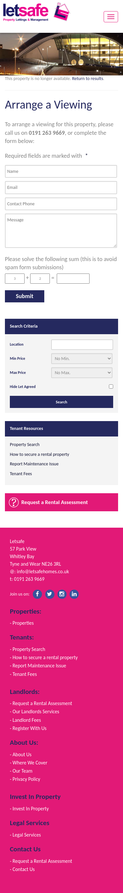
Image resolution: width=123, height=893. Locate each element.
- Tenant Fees (23, 674)
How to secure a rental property (39, 454)
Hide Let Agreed (23, 386)
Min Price (17, 358)
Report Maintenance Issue (34, 464)
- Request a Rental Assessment (41, 703)
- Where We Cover (28, 763)
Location (17, 344)
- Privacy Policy (25, 779)
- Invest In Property (29, 808)
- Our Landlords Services (34, 711)
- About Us (20, 754)
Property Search (25, 444)
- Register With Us (28, 728)
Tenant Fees (21, 474)
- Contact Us (22, 869)
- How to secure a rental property (44, 657)
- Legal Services (25, 835)
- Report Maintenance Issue (38, 665)
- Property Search (27, 649)
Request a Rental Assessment (54, 502)
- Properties (22, 623)
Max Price (18, 372)
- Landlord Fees (25, 720)
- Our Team (21, 771)
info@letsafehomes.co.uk (43, 571)
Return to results (87, 78)
